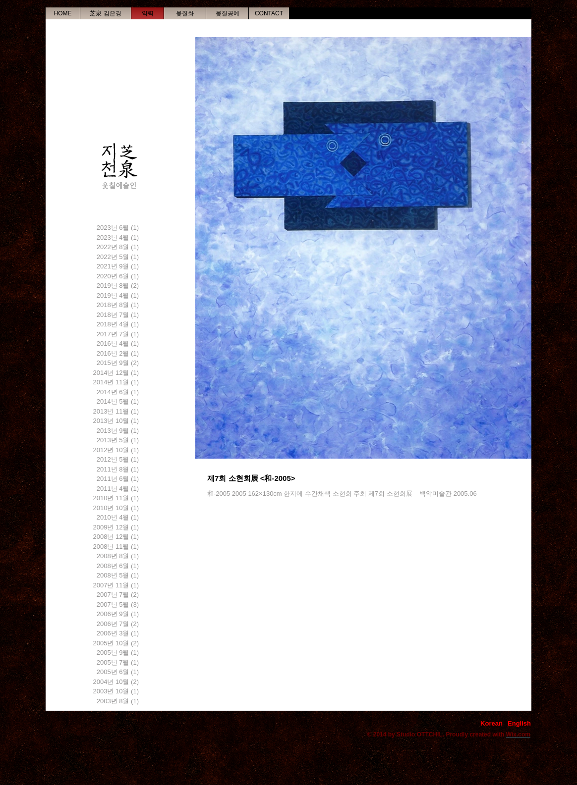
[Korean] (491, 724)
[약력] (147, 13)
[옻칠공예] (227, 13)
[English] (519, 724)
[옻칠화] (185, 13)
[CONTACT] (269, 13)
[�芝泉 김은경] (105, 13)
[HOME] (63, 13)
